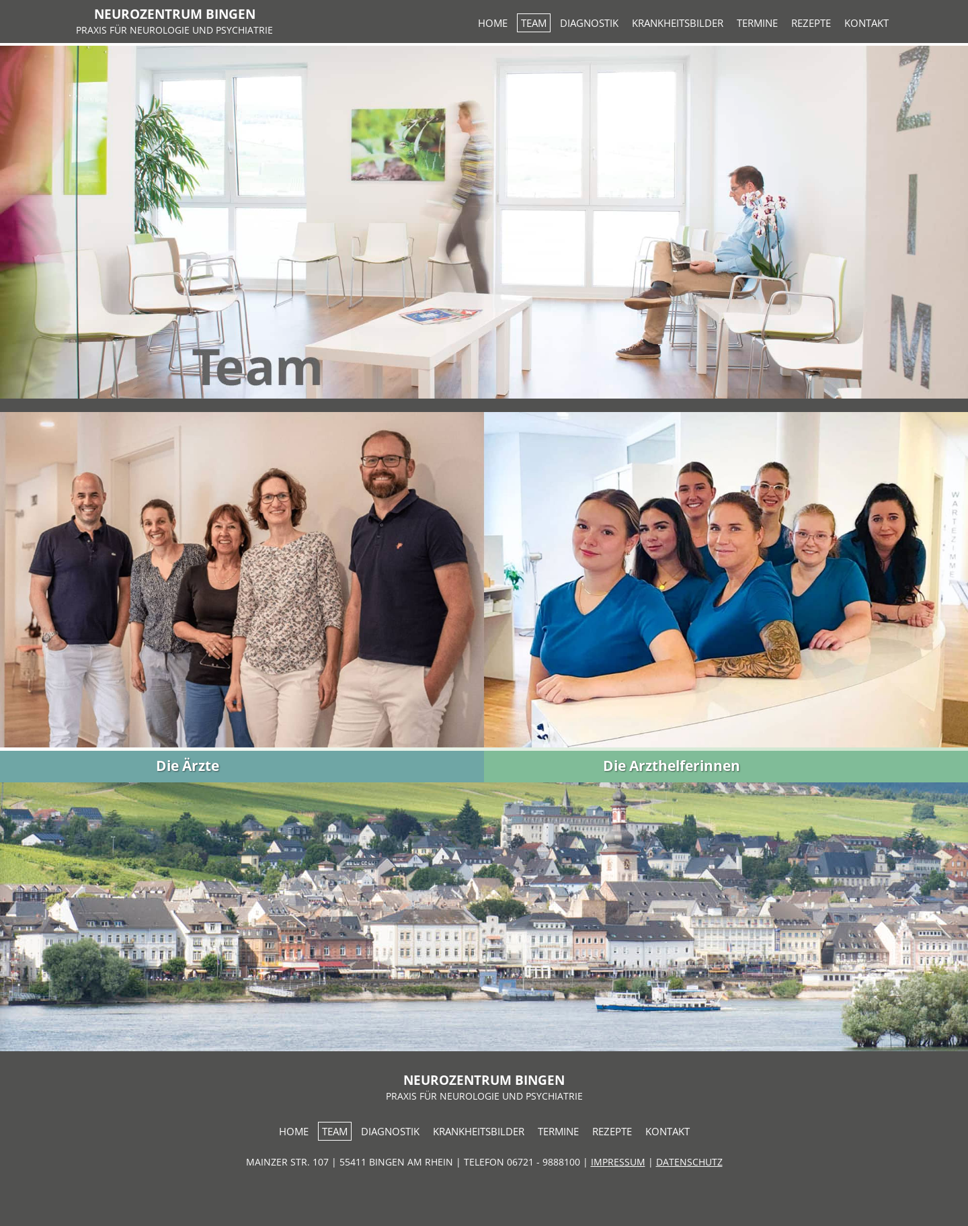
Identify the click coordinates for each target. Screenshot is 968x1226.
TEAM (534, 23)
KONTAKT (866, 23)
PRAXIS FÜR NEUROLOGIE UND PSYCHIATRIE (174, 30)
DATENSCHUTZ (689, 1161)
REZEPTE (811, 23)
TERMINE (757, 23)
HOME (493, 23)
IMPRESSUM (618, 1161)
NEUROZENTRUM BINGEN (174, 14)
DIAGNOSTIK (589, 23)
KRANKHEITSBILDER (677, 23)
